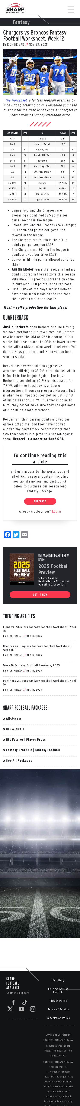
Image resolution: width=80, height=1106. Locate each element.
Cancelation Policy (58, 1018)
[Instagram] (33, 1009)
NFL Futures (14, 739)
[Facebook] (13, 1002)
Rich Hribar (15, 44)
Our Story (58, 980)
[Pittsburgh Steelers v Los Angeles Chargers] (40, 72)
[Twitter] (10, 1009)
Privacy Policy (58, 1000)
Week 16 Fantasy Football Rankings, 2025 (31, 665)
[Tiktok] (25, 1002)
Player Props (36, 739)
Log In (56, 511)
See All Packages (19, 760)
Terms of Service (58, 1009)
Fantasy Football (47, 750)
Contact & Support (17, 992)
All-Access (14, 718)
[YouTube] (21, 1009)
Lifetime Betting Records (58, 990)
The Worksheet (16, 100)
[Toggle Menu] (73, 9)
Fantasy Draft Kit (19, 750)
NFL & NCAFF (15, 729)
